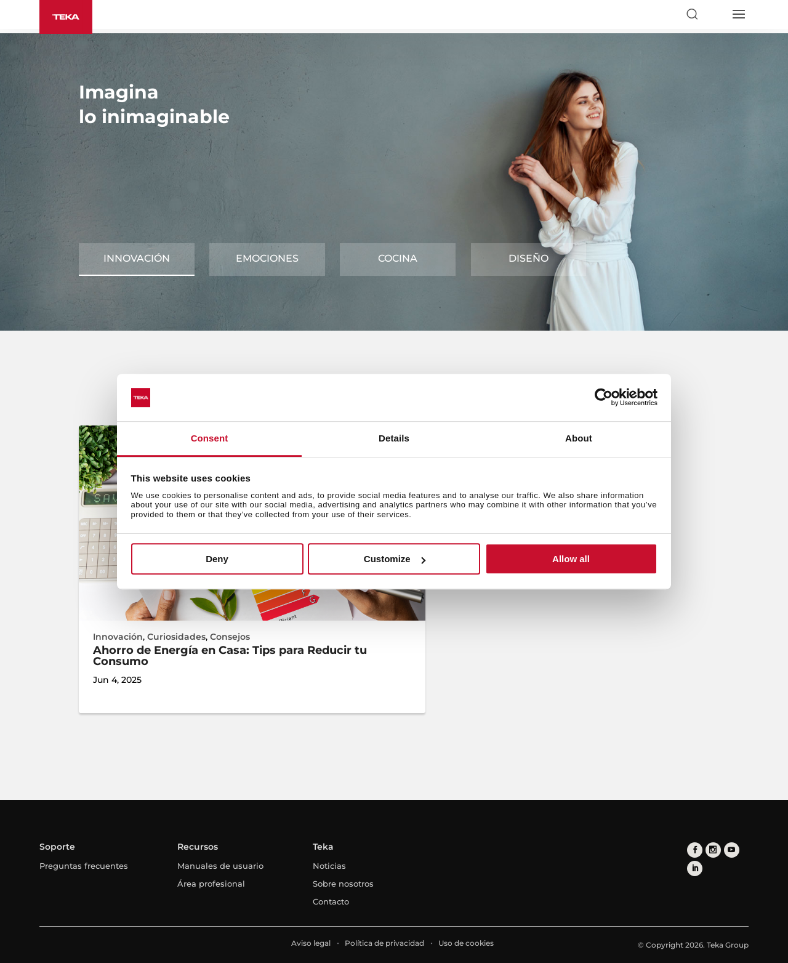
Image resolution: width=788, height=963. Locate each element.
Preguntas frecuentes (83, 866)
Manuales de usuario (220, 866)
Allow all (571, 559)
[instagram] (713, 850)
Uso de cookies (466, 943)
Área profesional (211, 883)
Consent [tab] (209, 438)
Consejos (230, 636)
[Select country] (714, 14)
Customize (394, 559)
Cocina (397, 258)
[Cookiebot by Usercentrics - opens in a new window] (603, 398)
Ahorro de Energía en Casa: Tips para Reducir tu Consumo (230, 655)
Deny (217, 559)
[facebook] (694, 850)
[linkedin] (694, 868)
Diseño (529, 258)
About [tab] (578, 438)
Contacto (331, 901)
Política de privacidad (384, 943)
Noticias (329, 866)
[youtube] (731, 850)
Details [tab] (394, 438)
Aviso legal (311, 943)
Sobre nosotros (343, 883)
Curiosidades (176, 636)
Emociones (267, 258)
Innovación (136, 258)
